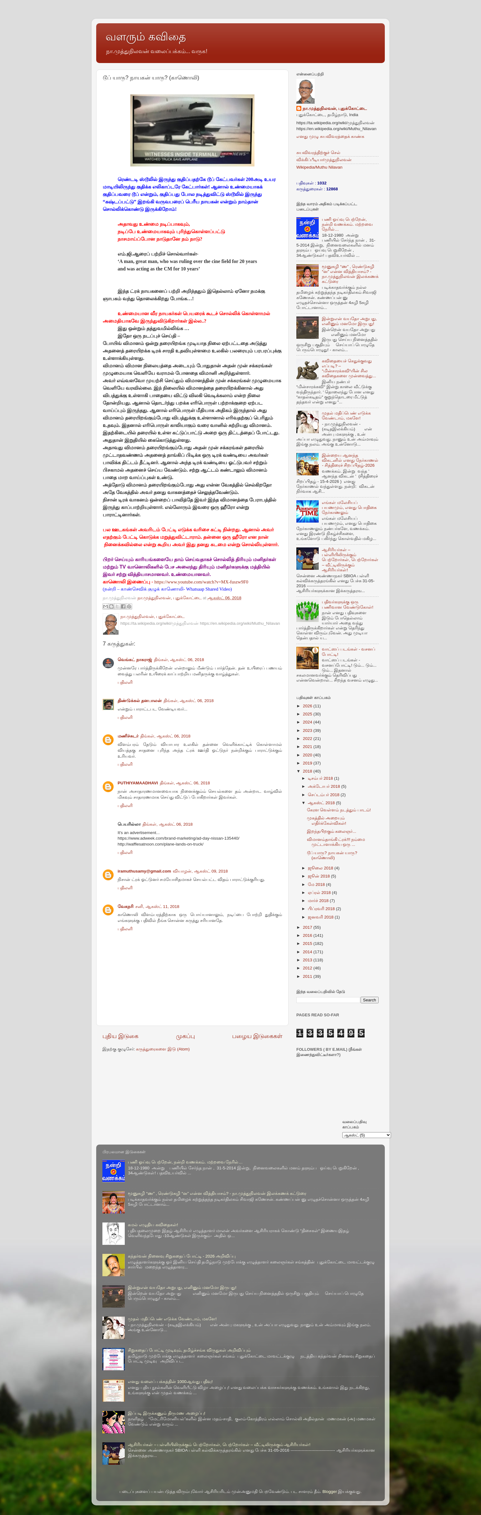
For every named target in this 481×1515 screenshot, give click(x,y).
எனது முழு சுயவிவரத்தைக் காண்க (330, 136)
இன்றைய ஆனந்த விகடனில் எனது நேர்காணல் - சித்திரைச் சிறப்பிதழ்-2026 (350, 460)
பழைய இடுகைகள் (257, 1036)
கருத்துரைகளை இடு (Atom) (163, 1049)
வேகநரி (125, 906)
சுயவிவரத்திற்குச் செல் (318, 152)
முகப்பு (185, 1036)
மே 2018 (317, 884)
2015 (308, 943)
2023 (308, 730)
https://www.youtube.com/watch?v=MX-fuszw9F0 (201, 581)
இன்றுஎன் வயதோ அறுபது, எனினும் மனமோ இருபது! (349, 321)
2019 (308, 763)
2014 (308, 952)
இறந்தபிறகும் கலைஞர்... (331, 831)
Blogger (329, 1491)
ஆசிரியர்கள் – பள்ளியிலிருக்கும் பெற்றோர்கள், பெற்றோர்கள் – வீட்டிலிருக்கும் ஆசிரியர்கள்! (350, 559)
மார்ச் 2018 (319, 900)
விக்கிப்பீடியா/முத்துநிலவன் (324, 159)
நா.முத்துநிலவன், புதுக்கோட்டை (335, 108)
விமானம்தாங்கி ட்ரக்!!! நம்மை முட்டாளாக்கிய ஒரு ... (336, 842)
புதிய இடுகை (120, 1036)
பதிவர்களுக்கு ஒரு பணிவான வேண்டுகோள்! (347, 604)
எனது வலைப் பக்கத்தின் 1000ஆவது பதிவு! (170, 1381)
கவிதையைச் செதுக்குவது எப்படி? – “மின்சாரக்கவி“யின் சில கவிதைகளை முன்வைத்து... (349, 369)
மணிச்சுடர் (128, 736)
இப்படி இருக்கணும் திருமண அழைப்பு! (166, 1413)
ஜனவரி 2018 (321, 917)
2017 (308, 927)
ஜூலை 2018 (321, 868)
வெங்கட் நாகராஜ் (135, 659)
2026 (308, 706)
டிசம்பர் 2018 (321, 778)
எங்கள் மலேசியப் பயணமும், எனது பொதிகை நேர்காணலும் (349, 507)
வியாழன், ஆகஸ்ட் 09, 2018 (200, 871)
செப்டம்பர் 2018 (324, 794)
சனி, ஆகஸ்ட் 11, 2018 (157, 906)
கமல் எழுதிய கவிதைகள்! (153, 1224)
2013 (308, 960)
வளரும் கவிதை (146, 36)
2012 (308, 968)
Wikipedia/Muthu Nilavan (319, 167)
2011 (308, 976)
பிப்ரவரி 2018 (322, 908)
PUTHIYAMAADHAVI (138, 783)
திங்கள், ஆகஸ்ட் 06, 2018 (179, 659)
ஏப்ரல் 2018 (320, 892)
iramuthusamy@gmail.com (144, 871)
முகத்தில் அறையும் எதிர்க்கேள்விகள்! (326, 820)
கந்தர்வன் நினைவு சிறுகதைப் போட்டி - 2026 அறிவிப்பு (182, 1256)
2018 (308, 771)
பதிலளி (125, 682)
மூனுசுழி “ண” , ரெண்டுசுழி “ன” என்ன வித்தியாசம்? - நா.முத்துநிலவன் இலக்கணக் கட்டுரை (350, 274)
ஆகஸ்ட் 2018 (322, 803)
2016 (308, 935)
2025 (308, 714)
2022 (308, 738)
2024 (308, 722)
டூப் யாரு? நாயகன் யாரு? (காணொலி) (332, 855)
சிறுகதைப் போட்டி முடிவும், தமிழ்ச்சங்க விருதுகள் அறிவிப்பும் (189, 1350)
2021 (308, 746)
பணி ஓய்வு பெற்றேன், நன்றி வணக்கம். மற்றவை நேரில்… (347, 224)
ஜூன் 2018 (319, 876)
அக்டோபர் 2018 (324, 786)
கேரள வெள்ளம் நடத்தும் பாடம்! (339, 810)
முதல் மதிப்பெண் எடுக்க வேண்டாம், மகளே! (346, 415)
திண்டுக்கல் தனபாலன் (140, 700)
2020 (308, 755)
